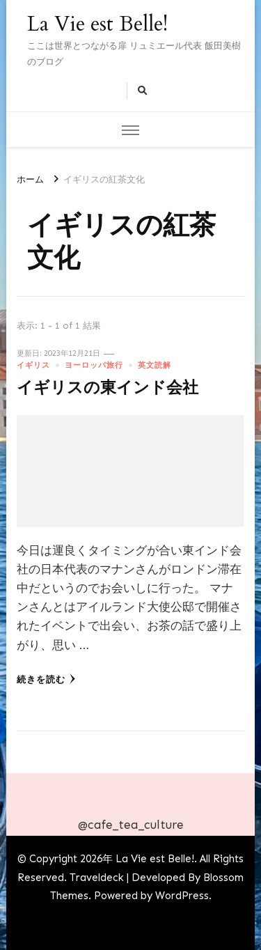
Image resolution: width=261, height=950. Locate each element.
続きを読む (46, 679)
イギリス (33, 365)
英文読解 (154, 365)
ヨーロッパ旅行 (94, 365)
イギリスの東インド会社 (107, 387)
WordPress (182, 895)
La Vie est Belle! (97, 24)
